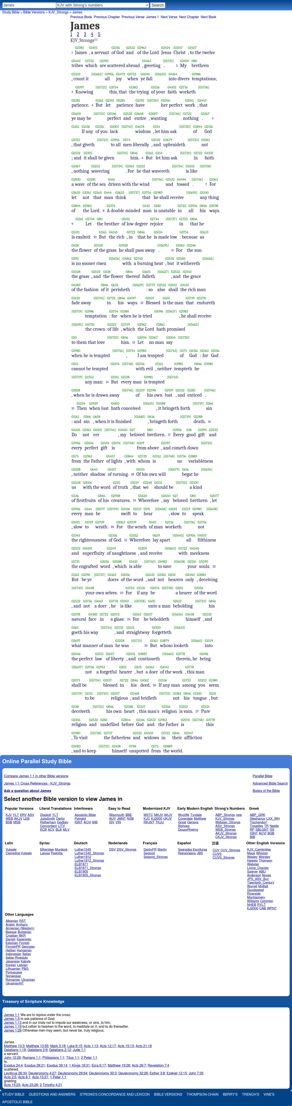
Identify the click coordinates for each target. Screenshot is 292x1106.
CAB (262, 908)
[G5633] (179, 627)
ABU (262, 871)
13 (133, 342)
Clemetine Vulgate (19, 853)
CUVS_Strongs (224, 857)
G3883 (192, 456)
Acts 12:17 (108, 1046)
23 (121, 593)
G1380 (213, 680)
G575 (183, 351)
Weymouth (116, 815)
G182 (157, 206)
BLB (59, 829)
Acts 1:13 (91, 1046)
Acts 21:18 (144, 1046)
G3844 (197, 127)
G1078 (76, 614)
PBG (25, 968)
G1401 (93, 48)
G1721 (76, 561)
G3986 (196, 74)
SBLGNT (262, 829)
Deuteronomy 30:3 (103, 1073)
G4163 (112, 575)
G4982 (162, 561)
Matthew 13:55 (37, 1046)
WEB (9, 818)
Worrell (252, 886)
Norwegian (13, 976)
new (239, 815)
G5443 (76, 61)
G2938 (115, 496)
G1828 (76, 390)
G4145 (113, 232)
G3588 (117, 561)
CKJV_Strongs (226, 837)
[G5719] (77, 311)
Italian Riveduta (17, 957)
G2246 (191, 245)
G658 (96, 417)
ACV (51, 829)
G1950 (156, 627)
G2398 (151, 390)
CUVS (217, 854)
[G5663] (170, 548)
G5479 (120, 74)
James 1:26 (13, 1030)
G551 (75, 364)
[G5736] (203, 87)
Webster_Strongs (227, 822)
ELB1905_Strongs (88, 875)
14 (107, 382)
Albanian (12, 921)
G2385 (79, 48)
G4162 (144, 680)
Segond (149, 853)
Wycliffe (183, 815)
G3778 (113, 601)
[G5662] (97, 74)
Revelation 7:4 (158, 1065)
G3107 (150, 298)
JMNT (121, 818)
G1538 (125, 377)
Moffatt (263, 886)
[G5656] (114, 258)
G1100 (197, 693)
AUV (112, 818)
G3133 (173, 285)
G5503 (148, 733)
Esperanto (24, 939)
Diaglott (45, 815)
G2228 (76, 469)
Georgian (28, 946)
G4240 (194, 548)
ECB (43, 829)
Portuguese (14, 972)
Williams (253, 901)
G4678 (139, 127)
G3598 (213, 206)
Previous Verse (133, 17)
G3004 (142, 337)
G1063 (130, 166)
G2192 (110, 100)
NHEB (251, 904)
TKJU (159, 822)
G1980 (76, 733)
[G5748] (127, 364)
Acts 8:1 (24, 1077)
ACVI (87, 822)
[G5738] (96, 733)
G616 (151, 417)
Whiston (262, 853)
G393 (75, 258)
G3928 (123, 245)
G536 (75, 496)
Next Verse (169, 17)
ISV (111, 822)
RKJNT (149, 822)
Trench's (250, 1094)
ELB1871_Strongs (88, 868)
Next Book (208, 17)
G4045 (145, 74)
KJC (147, 818)
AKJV (18, 818)
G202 (172, 575)
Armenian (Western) (20, 928)
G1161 (99, 100)
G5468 (134, 693)
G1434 (105, 443)
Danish (11, 939)
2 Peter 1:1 (89, 1058)
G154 (156, 127)
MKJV (158, 815)
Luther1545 (83, 849)
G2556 (140, 364)
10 (95, 237)
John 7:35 (196, 1073)
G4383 (76, 285)
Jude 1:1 (79, 1050)
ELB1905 (81, 871)
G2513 (205, 707)
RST (22, 921)
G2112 (130, 627)
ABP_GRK (257, 815)
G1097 (79, 87)
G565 (75, 627)
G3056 (87, 483)
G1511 (158, 483)
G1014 (140, 469)
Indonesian (13, 954)
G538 (75, 707)
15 (73, 408)
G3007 (153, 114)
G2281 (91, 179)
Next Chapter (189, 17)
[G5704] (95, 680)
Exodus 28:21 (34, 1065)
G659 (156, 535)
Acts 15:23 (12, 1085)
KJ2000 (156, 818)
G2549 (111, 548)
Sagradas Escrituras (192, 849)
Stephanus (257, 818)
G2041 (189, 100)
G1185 (191, 390)
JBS (200, 853)
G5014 (158, 232)
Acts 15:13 (126, 1046)
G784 (132, 746)
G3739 (190, 298)
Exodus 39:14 (57, 1065)
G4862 (127, 258)
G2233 (76, 74)
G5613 (204, 232)
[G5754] (106, 627)
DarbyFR (150, 849)
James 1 (152, 17)
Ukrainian (28, 979)
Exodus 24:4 (13, 1065)
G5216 (155, 87)
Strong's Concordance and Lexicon (115, 1094)
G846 (133, 153)
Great (182, 822)
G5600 (76, 114)
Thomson (265, 860)
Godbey (62, 822)
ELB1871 (81, 864)
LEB (26, 818)
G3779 (150, 285)
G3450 (184, 61)
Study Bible (10, 12)
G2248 (76, 483)
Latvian (22, 965)
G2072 (115, 614)
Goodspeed (255, 890)
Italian (26, 954)
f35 (272, 829)
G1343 (76, 535)
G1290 (104, 61)
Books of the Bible (266, 791)
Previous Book (81, 17)
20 (112, 527)
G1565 (97, 193)
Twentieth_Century (260, 882)
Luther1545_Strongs (89, 853)
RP (252, 829)
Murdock (61, 849)
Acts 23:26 (30, 1085)
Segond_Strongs (156, 857)
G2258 (119, 641)
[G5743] (127, 127)
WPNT (272, 908)
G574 (126, 140)
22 (213, 566)
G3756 (181, 456)
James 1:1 (12, 1015)
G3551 (99, 654)
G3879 (164, 641)
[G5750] (181, 483)
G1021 (173, 509)
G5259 (140, 390)
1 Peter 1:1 (58, 1077)
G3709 (99, 522)
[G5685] (139, 417)
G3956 (109, 74)
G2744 (90, 219)
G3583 (181, 258)
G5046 (165, 100)
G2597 (165, 443)
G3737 (108, 733)
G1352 (133, 535)
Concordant (48, 826)
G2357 (115, 693)
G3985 (76, 351)
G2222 (111, 324)
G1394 (202, 430)
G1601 (146, 272)
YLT (16, 815)
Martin (162, 849)
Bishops (184, 826)
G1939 (169, 390)
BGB (270, 833)
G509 (140, 443)
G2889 (167, 746)
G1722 (89, 61)
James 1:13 (13, 1022)
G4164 (173, 74)
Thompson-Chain (203, 1094)
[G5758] (205, 166)
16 (209, 421)
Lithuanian (13, 968)
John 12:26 (12, 1058)
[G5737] (134, 193)
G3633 (76, 193)
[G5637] (171, 311)
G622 (114, 285)
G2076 (115, 364)
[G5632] (160, 74)
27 (197, 711)
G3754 (113, 87)
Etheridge (47, 849)
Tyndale (196, 815)
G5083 (76, 746)
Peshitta (57, 853)
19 (134, 500)
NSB (130, 818)
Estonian (12, 943)
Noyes (266, 875)
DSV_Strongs (126, 849)
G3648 (139, 114)
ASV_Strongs (225, 826)
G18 (189, 430)
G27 (132, 430)
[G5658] (160, 509)
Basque (11, 932)
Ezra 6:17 (99, 1065)
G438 (75, 245)
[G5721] (168, 61)
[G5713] (136, 641)
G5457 (110, 456)
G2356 (166, 707)
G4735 (89, 324)
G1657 (110, 654)
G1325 (76, 140)
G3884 (201, 575)
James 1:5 (12, 1019)
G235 (138, 667)
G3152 (183, 707)
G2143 (187, 272)
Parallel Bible (262, 776)
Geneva (192, 822)
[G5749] (113, 509)
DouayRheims (188, 829)
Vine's (269, 1094)
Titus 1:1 (72, 1058)
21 (125, 540)
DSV (112, 849)
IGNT (79, 822)
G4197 (131, 298)
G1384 (124, 311)
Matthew (200, 818)
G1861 (160, 324)
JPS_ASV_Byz (258, 879)
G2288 (198, 417)
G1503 (190, 166)
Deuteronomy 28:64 (72, 1073)
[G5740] (150, 561)
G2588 (128, 707)
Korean (11, 965)
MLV (66, 829)
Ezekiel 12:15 (177, 1073)
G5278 (201, 298)
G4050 (87, 548)
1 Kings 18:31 (79, 1065)
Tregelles (256, 826)
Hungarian (24, 950)
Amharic (22, 924)
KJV (9, 815)
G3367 (205, 114)
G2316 (116, 48)
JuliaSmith (47, 818)
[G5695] (192, 193)
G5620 (142, 496)
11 (172, 250)
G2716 (183, 87)
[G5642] (178, 535)
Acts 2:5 (10, 1077)
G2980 (197, 509)
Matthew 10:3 (14, 1046)
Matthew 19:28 (119, 1065)
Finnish (24, 943)
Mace (251, 853)
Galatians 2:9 (38, 1050)
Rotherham (48, 822)
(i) (95, 39)
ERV (23, 815)
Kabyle (26, 961)
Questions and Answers (52, 1094)
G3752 (131, 74)
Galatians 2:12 (60, 1050)
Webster (253, 864)
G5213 (202, 680)
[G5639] (138, 285)
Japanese (13, 961)
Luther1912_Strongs (89, 860)
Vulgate (11, 849)
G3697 (76, 641)
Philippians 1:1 (53, 1058)
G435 (146, 206)
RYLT (261, 904)
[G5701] (122, 153)
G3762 (89, 377)
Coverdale (185, 818)
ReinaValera (187, 853)
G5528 (98, 245)
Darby (60, 818)
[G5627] (163, 272)
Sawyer (252, 871)
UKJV (167, 818)
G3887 (142, 654)
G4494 (181, 179)
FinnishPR (13, 946)
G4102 (172, 87)
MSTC (148, 815)
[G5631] (148, 403)
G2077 (214, 496)
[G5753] (99, 114)
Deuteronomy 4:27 (42, 1073)
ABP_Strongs (225, 815)
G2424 (165, 48)
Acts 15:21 (40, 1077)
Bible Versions (34, 12)
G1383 (133, 87)
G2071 (76, 680)
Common (266, 901)
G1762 (157, 456)
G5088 (160, 403)
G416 (111, 179)
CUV (216, 850)
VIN (118, 822)
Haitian (11, 950)
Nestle (274, 826)
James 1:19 (13, 1026)
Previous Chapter (107, 17)
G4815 (115, 403)
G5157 (112, 469)
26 (154, 685)
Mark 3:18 (57, 1046)
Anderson (254, 875)
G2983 (158, 193)
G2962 (141, 48)
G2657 (177, 601)
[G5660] (196, 641)
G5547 (178, 48)
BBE (129, 815)
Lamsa (45, 853)
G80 (194, 61)
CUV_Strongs (230, 850)
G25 (74, 337)
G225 (116, 483)
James (77, 12)
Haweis (252, 860)
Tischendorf (258, 822)
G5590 (203, 561)
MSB (16, 822)
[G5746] (175, 114)
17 (169, 435)
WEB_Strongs (225, 829)
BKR (22, 935)
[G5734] (117, 166)
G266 (209, 403)
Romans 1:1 (31, 1058)
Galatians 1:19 (15, 1050)
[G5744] (110, 430)
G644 (94, 469)
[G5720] (153, 100)
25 (146, 646)
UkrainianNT (15, 983)
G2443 (202, 100)
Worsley (264, 857)
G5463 (146, 61)
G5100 (204, 193)
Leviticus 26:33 (15, 1073)
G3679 (167, 140)
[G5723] (101, 87)
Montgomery (256, 897)
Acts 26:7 (139, 1065)
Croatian (12, 935)
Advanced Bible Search (270, 783)
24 (128, 619)
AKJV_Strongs (225, 833)
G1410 (133, 561)
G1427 (192, 48)
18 (132, 474)
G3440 (190, 575)
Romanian (13, 979)
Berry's (230, 1094)
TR (266, 826)
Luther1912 (83, 857)
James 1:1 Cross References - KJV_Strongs (37, 783)
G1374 (111, 206)
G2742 (138, 258)
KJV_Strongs (58, 12)
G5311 (76, 232)
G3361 (205, 140)
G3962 (87, 456)
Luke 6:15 (74, 1046)
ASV (31, 815)
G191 (147, 509)
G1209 (142, 548)
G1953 (100, 667)
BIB (94, 822)
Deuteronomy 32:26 (133, 1073)
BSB (9, 822)
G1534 (81, 403)
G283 (103, 720)
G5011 (126, 219)
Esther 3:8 (157, 1073)
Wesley (252, 857)
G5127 (141, 707)
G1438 (90, 588)
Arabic (10, 924)
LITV (61, 826)
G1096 (159, 311)
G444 (108, 193)
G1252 (95, 166)
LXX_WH (273, 818)
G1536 (85, 127)
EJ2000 (252, 908)
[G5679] (174, 469)
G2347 (188, 733)
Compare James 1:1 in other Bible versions (36, 776)
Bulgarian (24, 932)
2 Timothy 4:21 (51, 1085)
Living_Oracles (258, 868)
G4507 (202, 535)
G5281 (76, 100)
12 (141, 303)
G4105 (76, 430)
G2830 (76, 179)
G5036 (125, 509)
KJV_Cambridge (259, 849)
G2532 (130, 48)
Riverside (253, 893)
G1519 (135, 483)
